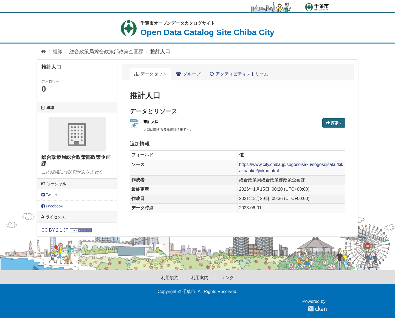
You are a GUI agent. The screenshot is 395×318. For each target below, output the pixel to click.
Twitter (49, 195)
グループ (188, 74)
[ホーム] (43, 51)
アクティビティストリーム (239, 74)
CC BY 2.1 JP (54, 230)
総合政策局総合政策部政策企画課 (106, 51)
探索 (334, 123)
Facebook (52, 206)
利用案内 (199, 277)
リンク (227, 277)
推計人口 (160, 51)
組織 (58, 51)
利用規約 (170, 277)
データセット (150, 74)
